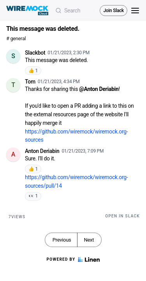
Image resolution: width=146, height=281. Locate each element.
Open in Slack (122, 216)
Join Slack (113, 10)
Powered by (72, 259)
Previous (62, 240)
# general (16, 38)
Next (89, 240)
